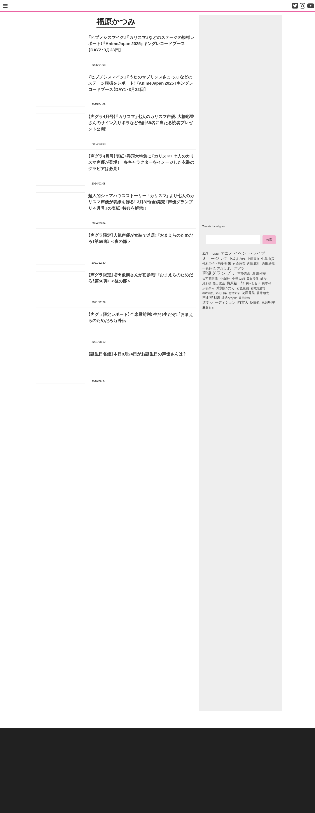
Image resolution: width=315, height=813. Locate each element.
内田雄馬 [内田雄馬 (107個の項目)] (268, 263)
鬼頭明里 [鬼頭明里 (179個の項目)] (268, 302)
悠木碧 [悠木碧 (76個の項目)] (206, 283)
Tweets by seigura (213, 226)
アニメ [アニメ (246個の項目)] (226, 253)
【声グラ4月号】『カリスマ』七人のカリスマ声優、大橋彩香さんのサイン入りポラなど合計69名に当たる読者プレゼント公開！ (141, 122)
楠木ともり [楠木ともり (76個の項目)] (253, 283)
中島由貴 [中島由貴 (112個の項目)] (267, 258)
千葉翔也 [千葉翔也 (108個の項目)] (208, 268)
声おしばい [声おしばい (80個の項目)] (225, 268)
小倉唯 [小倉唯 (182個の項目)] (224, 278)
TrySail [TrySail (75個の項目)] (214, 253)
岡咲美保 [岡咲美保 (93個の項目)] (253, 279)
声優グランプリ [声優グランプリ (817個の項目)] (219, 273)
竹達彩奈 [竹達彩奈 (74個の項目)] (234, 293)
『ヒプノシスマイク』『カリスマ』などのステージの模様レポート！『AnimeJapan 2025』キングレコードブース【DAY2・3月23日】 (141, 43)
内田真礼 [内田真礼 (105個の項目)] (253, 263)
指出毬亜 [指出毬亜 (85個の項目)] (219, 283)
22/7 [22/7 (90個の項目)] (205, 253)
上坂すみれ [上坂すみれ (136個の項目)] (237, 258)
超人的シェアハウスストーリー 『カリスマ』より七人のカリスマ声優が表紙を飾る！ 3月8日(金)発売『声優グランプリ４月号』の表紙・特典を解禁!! (141, 201)
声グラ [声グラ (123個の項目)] (239, 268)
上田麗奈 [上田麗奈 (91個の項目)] (253, 258)
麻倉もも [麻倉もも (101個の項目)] (208, 307)
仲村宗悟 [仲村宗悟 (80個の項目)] (208, 263)
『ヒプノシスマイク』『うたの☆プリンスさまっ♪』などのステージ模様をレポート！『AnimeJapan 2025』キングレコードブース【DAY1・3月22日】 (140, 83)
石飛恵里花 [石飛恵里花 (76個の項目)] (258, 288)
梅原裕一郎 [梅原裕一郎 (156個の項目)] (235, 283)
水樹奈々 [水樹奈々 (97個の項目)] (208, 288)
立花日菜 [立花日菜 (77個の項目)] (221, 293)
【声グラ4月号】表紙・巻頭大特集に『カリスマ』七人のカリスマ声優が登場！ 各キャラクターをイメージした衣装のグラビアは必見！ (141, 162)
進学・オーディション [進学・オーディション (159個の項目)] (219, 302)
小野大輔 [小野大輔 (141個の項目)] (238, 278)
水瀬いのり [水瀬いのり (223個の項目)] (225, 288)
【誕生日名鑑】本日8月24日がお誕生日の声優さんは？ (137, 354)
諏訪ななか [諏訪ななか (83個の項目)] (229, 297)
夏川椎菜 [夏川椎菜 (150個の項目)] (259, 273)
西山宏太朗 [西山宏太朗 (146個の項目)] (211, 297)
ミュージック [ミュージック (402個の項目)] (214, 258)
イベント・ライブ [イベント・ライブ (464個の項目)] (249, 253)
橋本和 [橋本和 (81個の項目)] (266, 283)
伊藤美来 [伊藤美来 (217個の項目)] (223, 263)
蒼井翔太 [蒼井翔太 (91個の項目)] (263, 293)
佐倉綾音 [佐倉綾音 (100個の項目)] (239, 263)
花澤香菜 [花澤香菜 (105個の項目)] (248, 293)
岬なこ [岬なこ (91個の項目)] (265, 278)
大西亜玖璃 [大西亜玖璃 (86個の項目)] (210, 278)
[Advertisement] (116, 409)
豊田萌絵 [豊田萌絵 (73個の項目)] (244, 298)
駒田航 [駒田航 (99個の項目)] (254, 302)
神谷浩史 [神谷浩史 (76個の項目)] (208, 293)
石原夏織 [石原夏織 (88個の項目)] (243, 288)
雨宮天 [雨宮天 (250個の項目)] (242, 302)
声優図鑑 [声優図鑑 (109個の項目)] (243, 273)
